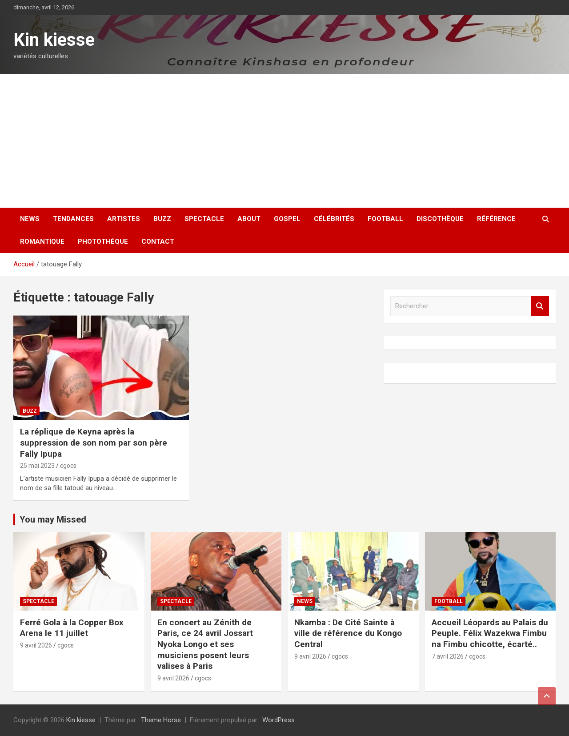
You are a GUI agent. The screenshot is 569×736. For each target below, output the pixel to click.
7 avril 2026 (448, 656)
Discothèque (440, 219)
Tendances (73, 219)
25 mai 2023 (37, 465)
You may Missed (53, 519)
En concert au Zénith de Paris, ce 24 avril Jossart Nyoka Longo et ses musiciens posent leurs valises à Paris (205, 644)
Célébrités (334, 219)
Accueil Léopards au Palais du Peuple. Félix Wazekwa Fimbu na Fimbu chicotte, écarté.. (490, 633)
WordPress (278, 720)
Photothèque (103, 241)
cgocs (68, 465)
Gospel (287, 219)
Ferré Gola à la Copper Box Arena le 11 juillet (72, 628)
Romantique (42, 241)
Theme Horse (161, 720)
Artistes (123, 219)
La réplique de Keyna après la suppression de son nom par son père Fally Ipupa (93, 442)
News (30, 219)
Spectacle (204, 219)
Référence (496, 219)
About (248, 219)
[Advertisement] (284, 141)
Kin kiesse (54, 39)
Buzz (162, 219)
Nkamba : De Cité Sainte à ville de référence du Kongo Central (348, 633)
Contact (157, 241)
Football (385, 219)
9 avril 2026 (36, 645)
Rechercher (540, 306)
